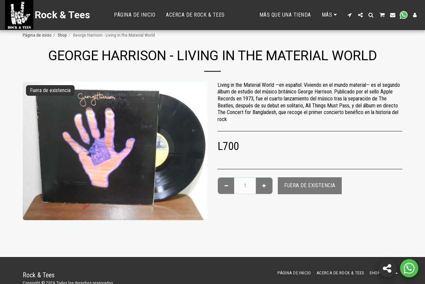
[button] (350, 15)
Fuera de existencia (309, 185)
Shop (62, 35)
